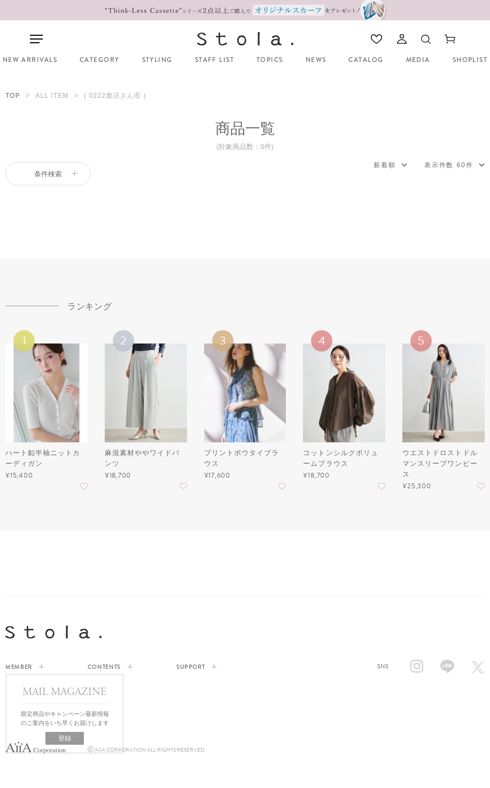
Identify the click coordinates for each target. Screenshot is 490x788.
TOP (12, 95)
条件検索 (55, 174)
